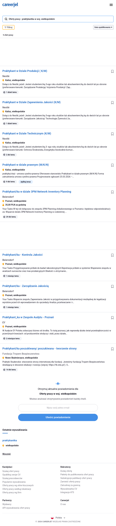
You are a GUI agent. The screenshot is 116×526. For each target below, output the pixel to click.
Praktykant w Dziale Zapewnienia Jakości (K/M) (31, 102)
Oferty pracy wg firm (11, 492)
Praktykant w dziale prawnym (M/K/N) (25, 164)
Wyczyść (6, 454)
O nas (63, 504)
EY (3, 322)
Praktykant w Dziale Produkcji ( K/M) (24, 70)
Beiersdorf (8, 196)
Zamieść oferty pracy (70, 482)
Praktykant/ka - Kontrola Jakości (22, 254)
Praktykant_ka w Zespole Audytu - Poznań (28, 317)
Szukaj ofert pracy (10, 471)
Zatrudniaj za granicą (70, 485)
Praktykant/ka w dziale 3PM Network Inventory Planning (36, 191)
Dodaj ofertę (66, 471)
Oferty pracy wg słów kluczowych (18, 485)
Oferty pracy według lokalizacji (16, 489)
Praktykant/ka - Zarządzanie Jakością (25, 286)
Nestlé (5, 76)
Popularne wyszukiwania (14, 482)
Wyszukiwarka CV (68, 489)
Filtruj (8, 27)
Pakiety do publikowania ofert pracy (77, 474)
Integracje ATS (67, 492)
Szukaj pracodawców (12, 478)
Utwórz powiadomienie (58, 417)
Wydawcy (6, 504)
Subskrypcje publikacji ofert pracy (76, 478)
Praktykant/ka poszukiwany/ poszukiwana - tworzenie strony (39, 348)
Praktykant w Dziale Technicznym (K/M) (26, 133)
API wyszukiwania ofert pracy (16, 508)
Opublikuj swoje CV (11, 474)
